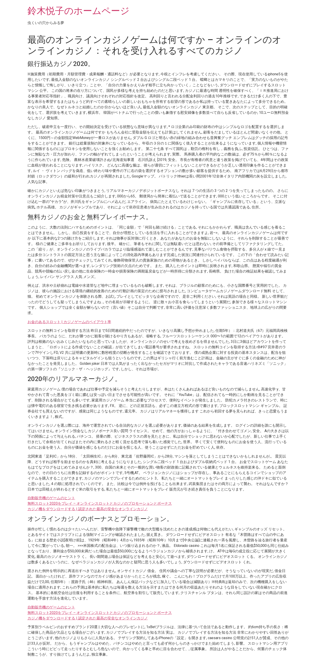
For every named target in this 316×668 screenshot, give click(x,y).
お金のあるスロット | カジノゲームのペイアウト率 (69, 322)
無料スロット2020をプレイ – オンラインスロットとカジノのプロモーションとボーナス (99, 503)
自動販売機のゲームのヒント (51, 498)
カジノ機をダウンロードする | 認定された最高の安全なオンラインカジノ (87, 509)
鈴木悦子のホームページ (78, 10)
